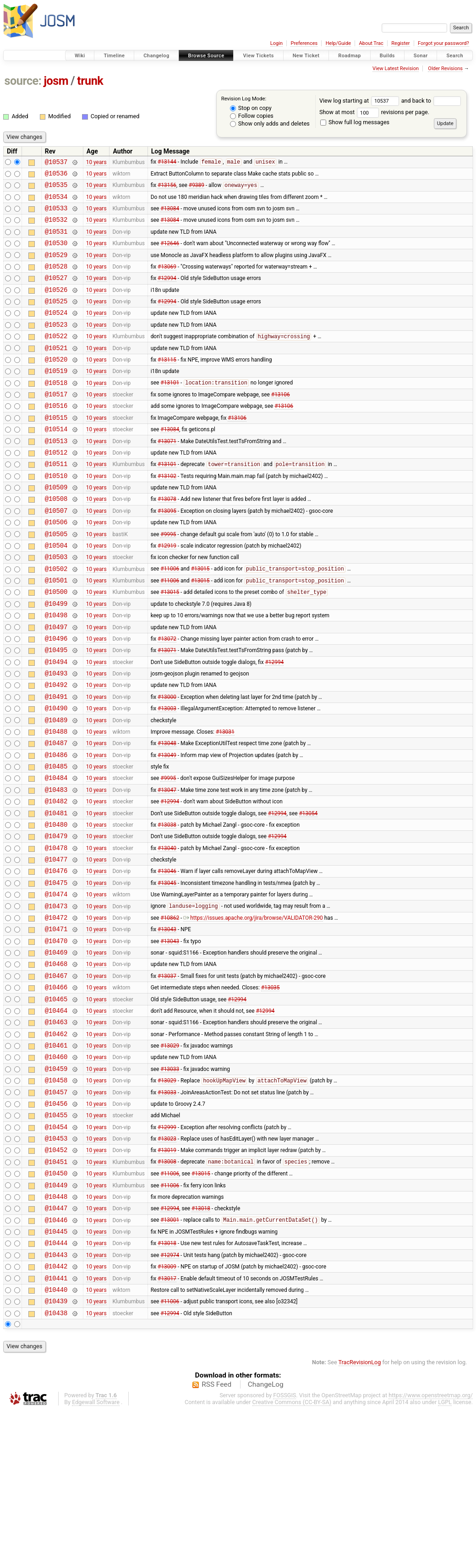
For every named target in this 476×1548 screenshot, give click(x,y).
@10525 (56, 318)
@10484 (56, 851)
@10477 (56, 943)
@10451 (56, 1281)
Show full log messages (354, 122)
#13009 (167, 1398)
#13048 (167, 813)
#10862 (169, 1008)
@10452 (56, 1267)
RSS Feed (216, 1522)
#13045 (167, 969)
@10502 (56, 618)
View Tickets (258, 56)
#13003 (167, 774)
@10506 (56, 565)
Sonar (421, 56)
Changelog (156, 56)
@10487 (56, 812)
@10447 (56, 1332)
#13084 (169, 215)
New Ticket (306, 56)
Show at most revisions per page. (374, 112)
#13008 (167, 1281)
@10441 (56, 1411)
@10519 (56, 396)
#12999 (167, 1242)
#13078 (167, 540)
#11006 (169, 618)
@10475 (56, 969)
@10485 (56, 838)
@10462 (56, 1138)
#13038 (167, 903)
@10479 (56, 916)
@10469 (56, 1047)
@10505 (56, 579)
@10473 (56, 995)
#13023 (167, 1255)
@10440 (56, 1424)
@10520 (56, 383)
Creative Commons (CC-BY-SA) (292, 1539)
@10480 (56, 904)
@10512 (56, 487)
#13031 (225, 799)
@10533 (56, 214)
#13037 (167, 1073)
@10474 (56, 981)
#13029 (169, 1151)
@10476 (56, 955)
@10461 (56, 1151)
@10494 (56, 722)
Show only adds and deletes (270, 123)
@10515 (56, 449)
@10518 (56, 410)
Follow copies (252, 115)
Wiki (80, 56)
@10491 (56, 761)
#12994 (167, 293)
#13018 (200, 1333)
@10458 (56, 1190)
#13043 (167, 1021)
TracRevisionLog (360, 1499)
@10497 (56, 683)
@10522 (56, 357)
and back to (431, 100)
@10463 (56, 1124)
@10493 (56, 734)
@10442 (56, 1398)
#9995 (168, 579)
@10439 (56, 1437)
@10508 (56, 539)
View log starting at (360, 100)
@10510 (56, 514)
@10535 (56, 188)
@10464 (56, 1112)
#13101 (169, 410)
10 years (96, 162)
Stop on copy (251, 107)
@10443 (56, 1385)
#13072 (167, 695)
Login (276, 43)
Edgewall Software (96, 1539)
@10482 (56, 877)
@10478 (56, 930)
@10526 (56, 306)
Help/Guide (338, 43)
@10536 (56, 175)
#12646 (169, 254)
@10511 (56, 500)
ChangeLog (266, 1522)
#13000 (167, 761)
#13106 (280, 423)
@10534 (56, 202)
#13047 (167, 865)
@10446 (56, 1346)
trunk (90, 81)
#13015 (200, 618)
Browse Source (206, 56)
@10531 (56, 240)
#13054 (308, 891)
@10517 (56, 422)
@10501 (56, 630)
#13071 (167, 475)
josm (56, 81)
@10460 (56, 1163)
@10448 (56, 1320)
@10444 (56, 1371)
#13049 (167, 826)
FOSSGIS (284, 1532)
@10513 (56, 475)
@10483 (56, 865)
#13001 (169, 1346)
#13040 (167, 930)
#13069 (167, 279)
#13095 (167, 552)
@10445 (56, 1359)
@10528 (56, 279)
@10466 (56, 1085)
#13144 (167, 163)
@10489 (56, 787)
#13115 (167, 383)
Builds (387, 56)
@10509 (56, 526)
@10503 (56, 604)
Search (454, 56)
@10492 (56, 747)
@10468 (56, 1059)
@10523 (56, 344)
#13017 (167, 1411)
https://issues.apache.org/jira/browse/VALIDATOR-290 (253, 1008)
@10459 (56, 1177)
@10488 (56, 800)
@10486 (56, 826)
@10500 (56, 643)
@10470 (56, 1034)
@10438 (56, 1450)
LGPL (445, 1539)
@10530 (56, 253)
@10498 (56, 669)
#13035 (270, 1086)
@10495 (56, 708)
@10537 (56, 163)
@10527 (56, 292)
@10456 (56, 1216)
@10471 (56, 1020)
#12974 (169, 1385)
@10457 (56, 1203)
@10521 (56, 371)
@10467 (56, 1073)
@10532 (56, 227)
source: (23, 81)
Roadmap (349, 56)
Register (400, 43)
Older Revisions (445, 68)
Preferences (303, 43)
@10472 (56, 1008)
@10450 (56, 1294)
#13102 (167, 514)
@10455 (56, 1228)
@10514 (56, 461)
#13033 (169, 1177)
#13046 (167, 956)
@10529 (56, 267)
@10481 (56, 891)
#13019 (167, 1268)
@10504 (56, 591)
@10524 (56, 331)
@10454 (56, 1242)
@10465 (56, 1099)
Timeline (114, 56)
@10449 (56, 1307)
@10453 (56, 1255)
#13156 (167, 189)
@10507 (56, 553)
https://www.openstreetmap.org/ (430, 1532)
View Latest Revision (395, 68)
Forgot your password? (443, 43)
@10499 (56, 657)
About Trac (371, 43)
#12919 (167, 591)
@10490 (56, 773)
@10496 (56, 696)
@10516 (56, 435)
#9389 (196, 189)
